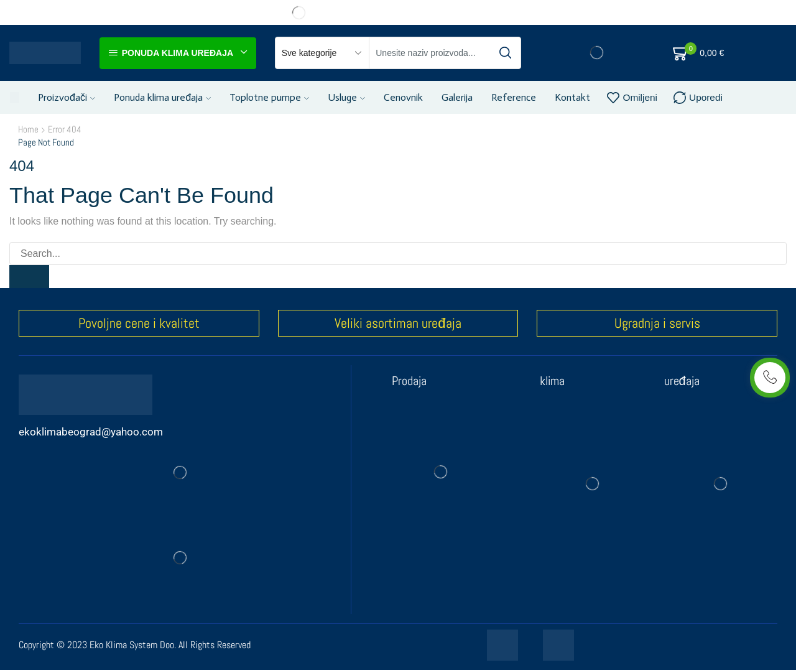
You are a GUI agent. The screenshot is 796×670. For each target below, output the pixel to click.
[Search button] (505, 52)
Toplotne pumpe (269, 97)
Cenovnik (403, 97)
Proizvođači (66, 97)
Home (28, 129)
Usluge (346, 97)
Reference (513, 97)
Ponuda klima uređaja (162, 97)
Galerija (457, 97)
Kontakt (572, 97)
